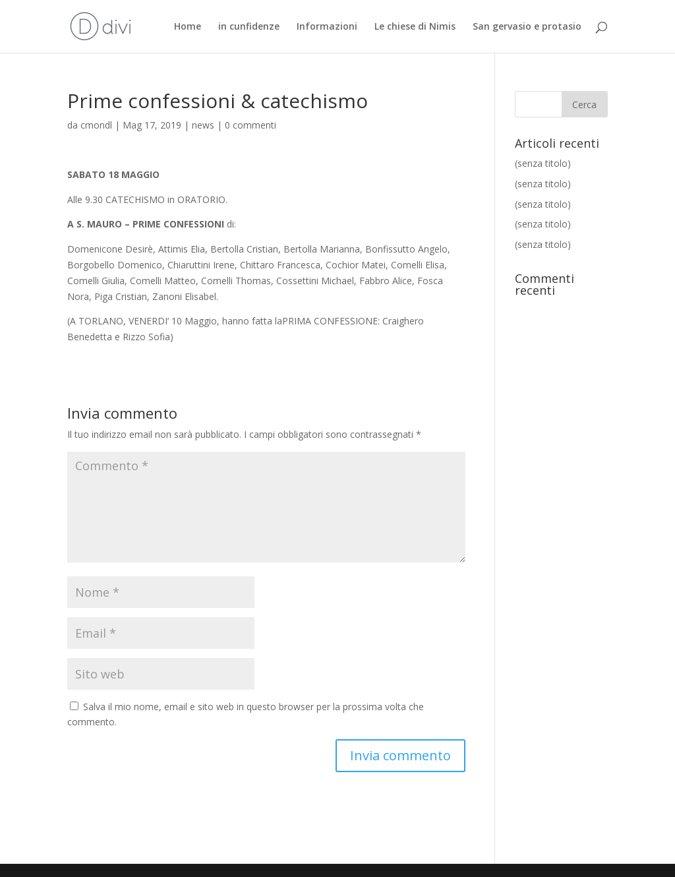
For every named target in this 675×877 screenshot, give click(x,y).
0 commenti (250, 125)
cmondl (96, 125)
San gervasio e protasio (527, 27)
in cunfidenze (248, 27)
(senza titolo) (543, 163)
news (203, 125)
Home (187, 27)
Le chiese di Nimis (414, 27)
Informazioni (327, 27)
